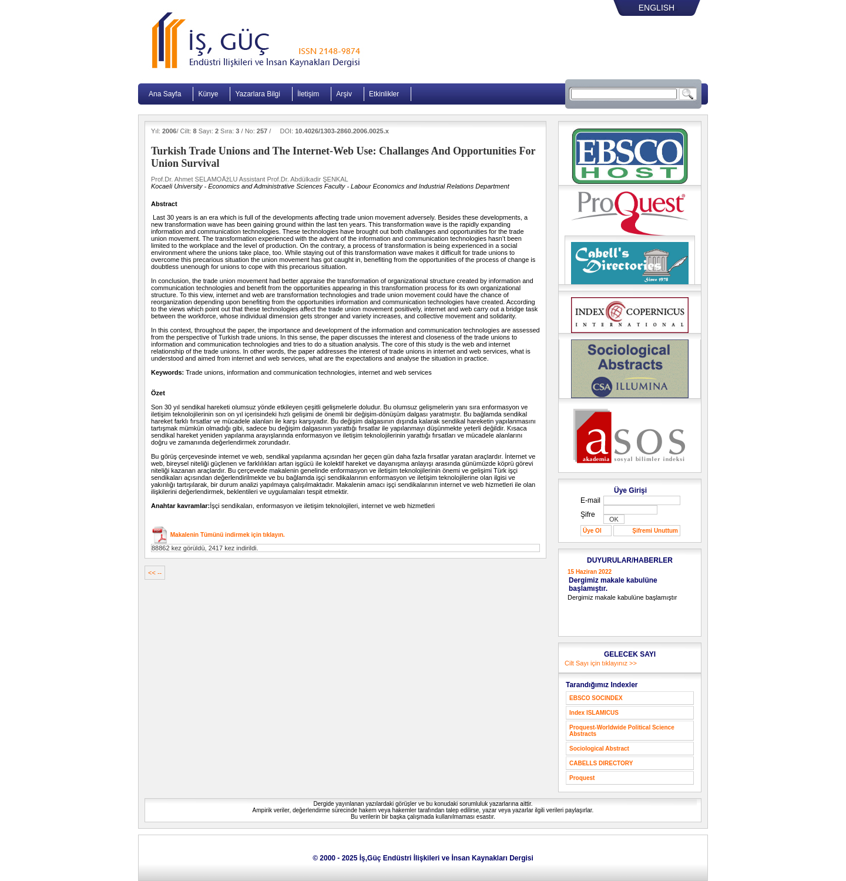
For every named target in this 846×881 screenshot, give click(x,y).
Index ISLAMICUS (594, 712)
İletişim (308, 94)
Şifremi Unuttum (655, 530)
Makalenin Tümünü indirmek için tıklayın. (227, 535)
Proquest (582, 778)
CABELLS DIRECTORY (601, 763)
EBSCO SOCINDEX (596, 698)
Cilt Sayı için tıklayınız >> (601, 663)
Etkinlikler (384, 94)
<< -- (155, 572)
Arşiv (344, 94)
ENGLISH (656, 7)
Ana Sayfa (165, 94)
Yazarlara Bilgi (257, 94)
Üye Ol (592, 530)
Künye (208, 94)
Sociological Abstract (599, 748)
